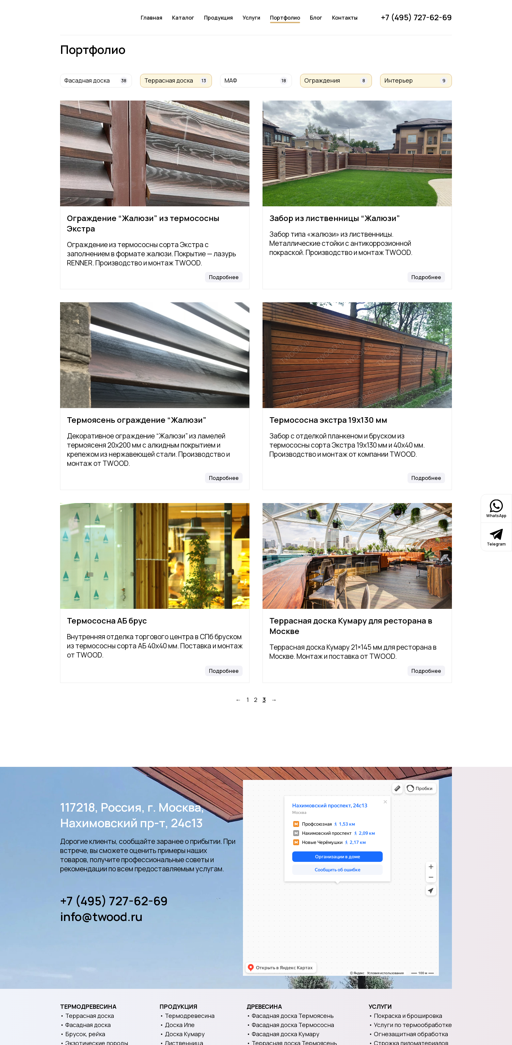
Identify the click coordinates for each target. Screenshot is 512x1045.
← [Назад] (238, 700)
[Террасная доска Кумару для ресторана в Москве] (357, 556)
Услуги (251, 17)
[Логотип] (88, 17)
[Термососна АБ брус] (154, 556)
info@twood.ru (101, 917)
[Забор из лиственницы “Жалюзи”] (357, 153)
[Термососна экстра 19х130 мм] (357, 355)
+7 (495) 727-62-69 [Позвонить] (416, 17)
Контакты (345, 17)
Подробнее (224, 277)
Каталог (183, 17)
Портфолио (285, 17)
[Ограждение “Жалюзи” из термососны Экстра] (154, 153)
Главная (151, 17)
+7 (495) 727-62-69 (114, 901)
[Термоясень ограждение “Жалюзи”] (154, 355)
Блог (316, 17)
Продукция (218, 17)
